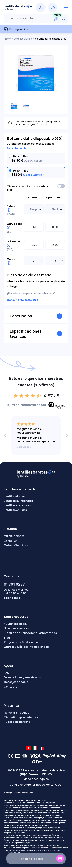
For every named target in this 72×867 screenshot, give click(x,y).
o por (12, 598)
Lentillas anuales (15, 510)
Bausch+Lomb (16, 148)
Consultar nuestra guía (22, 300)
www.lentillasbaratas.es (15, 830)
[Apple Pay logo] (60, 756)
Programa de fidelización (21, 642)
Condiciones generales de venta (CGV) (36, 784)
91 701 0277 (14, 584)
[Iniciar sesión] (41, 7)
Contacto (10, 686)
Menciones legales (36, 779)
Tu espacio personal (17, 721)
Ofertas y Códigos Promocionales (26, 647)
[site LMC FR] (41, 748)
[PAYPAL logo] (48, 756)
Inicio (8, 38)
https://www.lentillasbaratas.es (18, 805)
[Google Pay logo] (36, 762)
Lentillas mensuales (17, 505)
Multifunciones (14, 536)
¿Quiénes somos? (15, 624)
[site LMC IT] (35, 748)
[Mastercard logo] (23, 756)
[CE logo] (9, 756)
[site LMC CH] (28, 748)
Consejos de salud (16, 682)
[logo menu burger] (66, 7)
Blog (7, 637)
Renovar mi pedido (16, 712)
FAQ (6, 673)
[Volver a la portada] (18, 7)
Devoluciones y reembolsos (22, 677)
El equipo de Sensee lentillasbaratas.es (30, 633)
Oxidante (10, 540)
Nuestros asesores (16, 628)
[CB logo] (16, 756)
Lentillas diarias (23, 38)
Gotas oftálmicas (16, 545)
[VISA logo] (34, 756)
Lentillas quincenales (18, 501)
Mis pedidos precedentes (21, 717)
